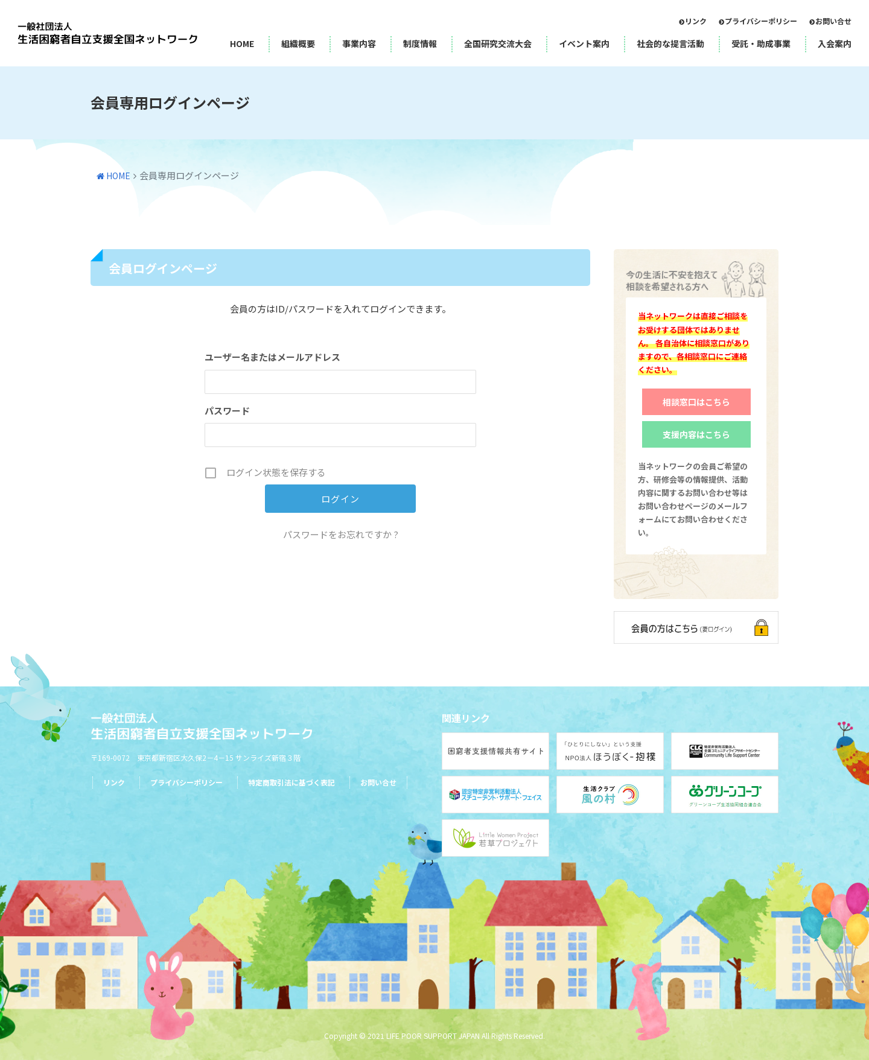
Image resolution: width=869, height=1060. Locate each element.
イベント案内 (584, 43)
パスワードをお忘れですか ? (340, 534)
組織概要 (298, 43)
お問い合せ (833, 21)
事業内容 (359, 43)
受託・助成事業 (761, 43)
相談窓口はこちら (696, 402)
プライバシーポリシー (761, 21)
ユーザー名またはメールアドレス (272, 357)
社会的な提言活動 (670, 43)
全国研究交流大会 (498, 43)
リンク (696, 21)
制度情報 (420, 43)
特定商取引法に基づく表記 (291, 782)
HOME (242, 43)
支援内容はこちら (696, 434)
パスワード (227, 410)
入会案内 (834, 43)
